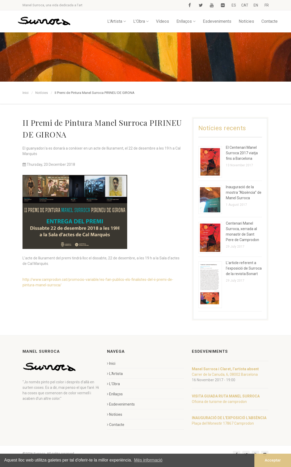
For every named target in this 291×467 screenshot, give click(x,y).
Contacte (269, 21)
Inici (26, 93)
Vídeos (162, 21)
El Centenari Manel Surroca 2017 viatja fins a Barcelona (242, 153)
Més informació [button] (148, 460)
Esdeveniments (217, 21)
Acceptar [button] (273, 460)
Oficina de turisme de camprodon (219, 402)
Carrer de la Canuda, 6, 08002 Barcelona (225, 374)
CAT (244, 5)
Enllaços (185, 21)
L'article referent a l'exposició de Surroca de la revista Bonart (244, 268)
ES (234, 5)
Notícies (246, 21)
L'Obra (141, 21)
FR (267, 5)
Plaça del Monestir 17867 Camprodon (223, 423)
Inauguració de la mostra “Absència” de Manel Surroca (243, 192)
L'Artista (116, 21)
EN (256, 5)
